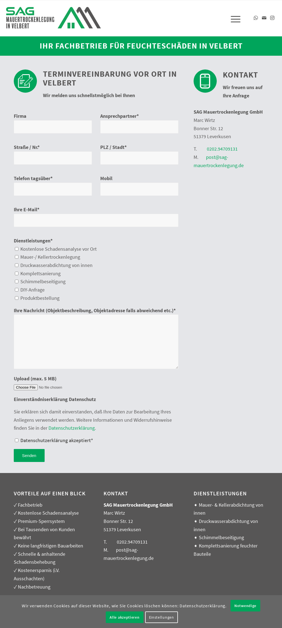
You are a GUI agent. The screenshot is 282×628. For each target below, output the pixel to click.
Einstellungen (161, 617)
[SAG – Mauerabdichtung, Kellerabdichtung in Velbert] (54, 21)
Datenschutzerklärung (71, 428)
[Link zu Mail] (264, 18)
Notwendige (245, 605)
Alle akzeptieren (124, 617)
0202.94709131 (222, 149)
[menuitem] (233, 18)
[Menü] (233, 18)
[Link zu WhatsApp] (256, 18)
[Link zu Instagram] (272, 18)
